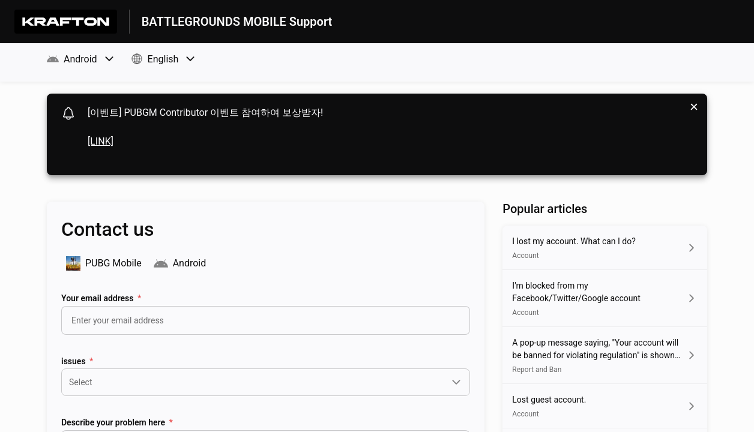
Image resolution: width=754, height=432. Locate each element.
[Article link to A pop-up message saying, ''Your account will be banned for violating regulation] (605, 355)
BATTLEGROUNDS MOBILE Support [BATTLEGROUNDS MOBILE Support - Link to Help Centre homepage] (237, 21)
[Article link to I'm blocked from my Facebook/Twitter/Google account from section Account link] (605, 298)
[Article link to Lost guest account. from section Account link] (605, 406)
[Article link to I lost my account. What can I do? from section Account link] (605, 247)
